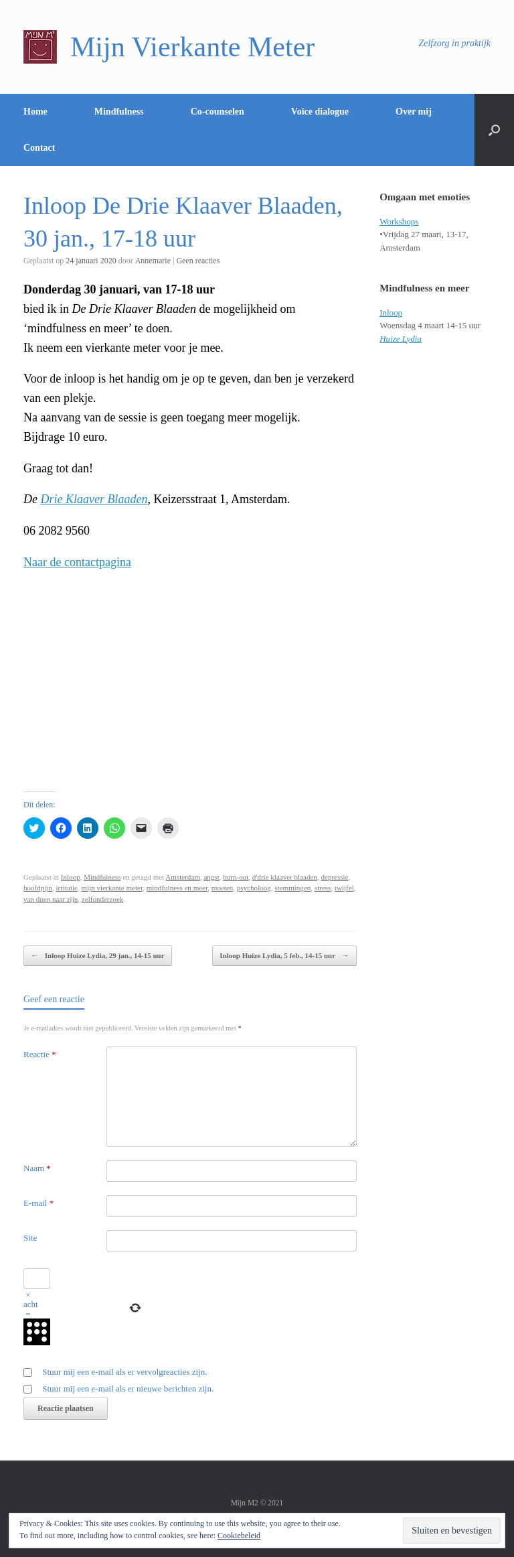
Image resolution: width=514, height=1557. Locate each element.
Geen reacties (198, 260)
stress (323, 888)
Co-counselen (217, 112)
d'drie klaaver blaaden (284, 877)
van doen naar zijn (50, 899)
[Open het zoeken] (494, 130)
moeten (222, 888)
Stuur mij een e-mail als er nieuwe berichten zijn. (127, 1388)
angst (211, 877)
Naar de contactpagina (77, 562)
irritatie (67, 888)
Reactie (39, 1054)
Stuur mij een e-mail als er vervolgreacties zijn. (124, 1372)
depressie (334, 877)
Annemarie (153, 260)
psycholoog (254, 888)
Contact (39, 148)
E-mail (38, 1203)
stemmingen (292, 888)
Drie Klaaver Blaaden (94, 499)
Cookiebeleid (239, 1535)
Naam (37, 1168)
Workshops (398, 221)
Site (30, 1238)
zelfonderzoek (103, 899)
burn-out (235, 877)
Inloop (70, 877)
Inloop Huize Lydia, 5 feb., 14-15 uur (284, 955)
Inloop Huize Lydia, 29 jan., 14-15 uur (98, 955)
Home (35, 112)
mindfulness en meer (177, 888)
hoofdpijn (37, 888)
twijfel (344, 888)
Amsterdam (182, 877)
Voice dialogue (320, 112)
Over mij (414, 112)
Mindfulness (119, 112)
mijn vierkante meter (112, 888)
